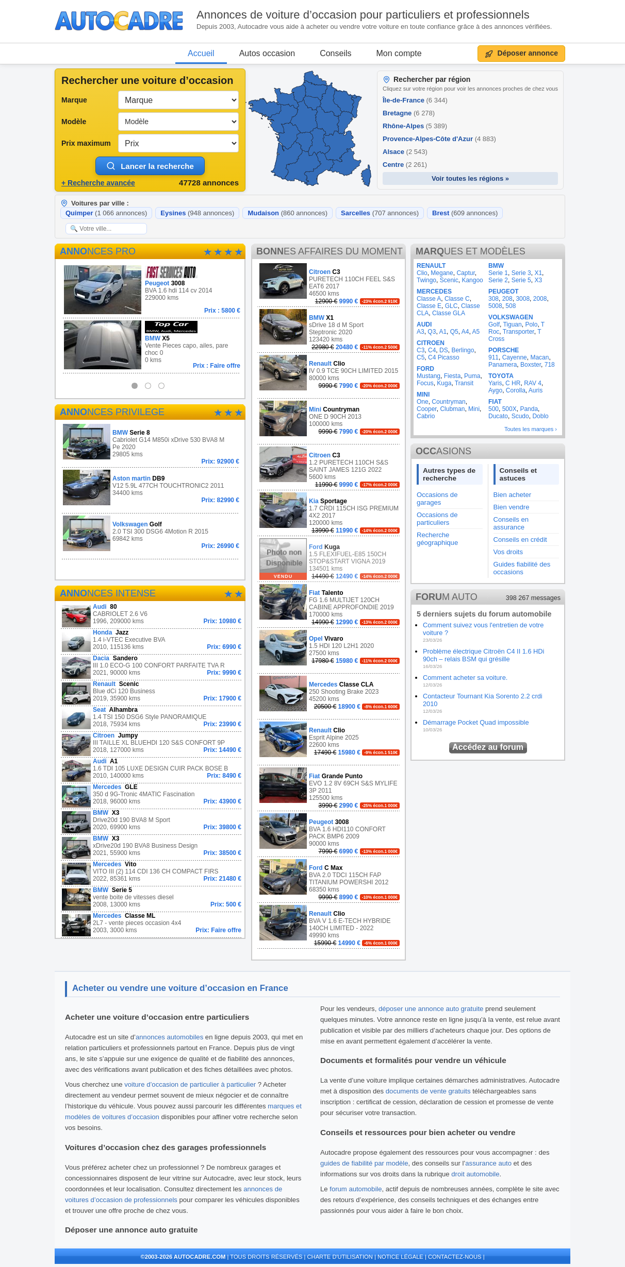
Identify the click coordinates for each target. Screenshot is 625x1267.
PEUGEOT (503, 291)
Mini (474, 409)
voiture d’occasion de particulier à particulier (190, 1084)
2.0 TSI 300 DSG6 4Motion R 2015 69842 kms (151, 533)
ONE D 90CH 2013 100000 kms (329, 418)
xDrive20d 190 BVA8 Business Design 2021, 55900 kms (151, 847)
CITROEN (431, 343)
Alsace (405, 152)
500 (493, 409)
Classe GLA (448, 313)
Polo (531, 324)
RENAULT (431, 265)
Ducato (498, 416)
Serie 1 (498, 273)
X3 (538, 280)
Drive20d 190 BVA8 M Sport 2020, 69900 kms (151, 821)
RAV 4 (532, 383)
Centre (405, 164)
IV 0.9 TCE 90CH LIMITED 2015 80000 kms (329, 372)
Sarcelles (380, 213)
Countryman (448, 401)
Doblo (540, 416)
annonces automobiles (169, 1037)
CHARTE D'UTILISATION (340, 1257)
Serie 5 (521, 280)
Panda (529, 409)
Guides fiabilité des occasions (522, 568)
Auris (535, 390)
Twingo (426, 280)
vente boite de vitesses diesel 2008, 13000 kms (151, 899)
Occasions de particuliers (437, 518)
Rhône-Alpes (415, 126)
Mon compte (399, 53)
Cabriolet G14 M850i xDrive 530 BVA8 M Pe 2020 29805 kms (151, 444)
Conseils (335, 53)
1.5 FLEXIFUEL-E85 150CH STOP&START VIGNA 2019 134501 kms (329, 559)
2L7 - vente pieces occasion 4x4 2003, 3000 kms (151, 924)
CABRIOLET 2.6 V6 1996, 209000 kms (151, 615)
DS (443, 350)
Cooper (427, 409)
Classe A (429, 298)
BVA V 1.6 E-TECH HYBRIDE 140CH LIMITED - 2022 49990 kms (329, 926)
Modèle (73, 121)
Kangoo (472, 280)
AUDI (424, 324)
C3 (420, 350)
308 (493, 298)
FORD (425, 368)
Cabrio (426, 416)
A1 (443, 331)
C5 (420, 357)
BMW (496, 265)
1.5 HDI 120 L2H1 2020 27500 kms (329, 647)
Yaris (495, 383)
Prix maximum (86, 143)
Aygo (495, 390)
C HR (512, 383)
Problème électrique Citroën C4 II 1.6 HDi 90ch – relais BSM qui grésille (483, 655)
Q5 (454, 331)
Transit (464, 383)
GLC (451, 306)
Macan (539, 357)
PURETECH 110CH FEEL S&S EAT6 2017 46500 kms (329, 284)
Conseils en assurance (511, 523)
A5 (476, 331)
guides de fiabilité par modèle (364, 1163)
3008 (523, 298)
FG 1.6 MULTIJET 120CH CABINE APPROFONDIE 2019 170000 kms (329, 605)
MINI (423, 394)
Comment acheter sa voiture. (465, 677)
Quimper (106, 213)
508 (510, 306)
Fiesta (452, 376)
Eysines (197, 213)
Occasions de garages (437, 498)
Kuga (444, 383)
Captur (465, 273)
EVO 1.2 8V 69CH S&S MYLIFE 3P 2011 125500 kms (329, 788)
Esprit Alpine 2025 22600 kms (329, 739)
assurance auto (488, 1163)
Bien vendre (512, 507)
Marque (74, 100)
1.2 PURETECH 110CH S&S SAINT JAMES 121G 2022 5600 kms (329, 467)
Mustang (428, 376)
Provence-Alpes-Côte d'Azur (439, 139)
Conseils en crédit (520, 539)
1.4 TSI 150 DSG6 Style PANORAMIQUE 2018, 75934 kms (151, 718)
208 (507, 298)
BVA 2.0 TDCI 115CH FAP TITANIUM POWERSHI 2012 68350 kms (329, 880)
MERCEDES (434, 291)
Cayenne (514, 357)
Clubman (452, 409)
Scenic (449, 280)
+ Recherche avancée (98, 183)
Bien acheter (513, 495)
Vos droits (508, 552)
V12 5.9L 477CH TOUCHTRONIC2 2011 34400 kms (151, 487)
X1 (538, 273)
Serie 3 (521, 273)
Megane (442, 273)
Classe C (457, 298)
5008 (495, 306)
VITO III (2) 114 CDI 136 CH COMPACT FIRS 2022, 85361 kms (151, 873)
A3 (420, 331)
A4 (465, 331)
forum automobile (356, 1189)
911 (493, 357)
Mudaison (287, 213)
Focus (425, 383)
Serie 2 (498, 280)
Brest (465, 213)
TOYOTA (501, 376)
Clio (422, 273)
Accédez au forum (487, 747)
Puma (472, 376)
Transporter (518, 331)
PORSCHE (503, 350)
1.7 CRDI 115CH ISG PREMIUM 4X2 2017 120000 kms (329, 513)
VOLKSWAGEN (510, 317)
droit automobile (475, 1174)
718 (550, 364)
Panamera (502, 364)
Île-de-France (415, 100)
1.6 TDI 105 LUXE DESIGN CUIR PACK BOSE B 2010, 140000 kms (151, 770)
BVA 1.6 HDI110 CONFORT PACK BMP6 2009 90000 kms (329, 834)
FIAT (495, 401)
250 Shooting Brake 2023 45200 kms (329, 693)
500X (509, 409)
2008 (540, 298)
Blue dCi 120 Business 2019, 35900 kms (151, 693)
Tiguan (512, 324)
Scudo (520, 416)
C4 (432, 350)
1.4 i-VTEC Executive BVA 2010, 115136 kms (151, 641)
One (423, 401)
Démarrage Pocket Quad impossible (476, 722)
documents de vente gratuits (428, 1091)
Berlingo (462, 350)
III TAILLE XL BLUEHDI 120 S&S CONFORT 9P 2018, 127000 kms (151, 744)
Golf (494, 324)
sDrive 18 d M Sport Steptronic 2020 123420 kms (329, 330)
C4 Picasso (443, 357)
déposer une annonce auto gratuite (431, 1009)
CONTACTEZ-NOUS (455, 1257)
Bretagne (409, 113)
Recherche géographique (437, 538)
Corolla (515, 390)
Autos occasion (267, 53)
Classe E (429, 306)
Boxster (530, 364)
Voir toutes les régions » (470, 178)
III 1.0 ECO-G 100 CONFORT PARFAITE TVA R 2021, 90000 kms (151, 667)
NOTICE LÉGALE (400, 1257)
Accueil (201, 53)
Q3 (431, 331)
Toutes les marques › (530, 429)
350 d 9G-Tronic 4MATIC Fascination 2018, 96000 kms (151, 796)
